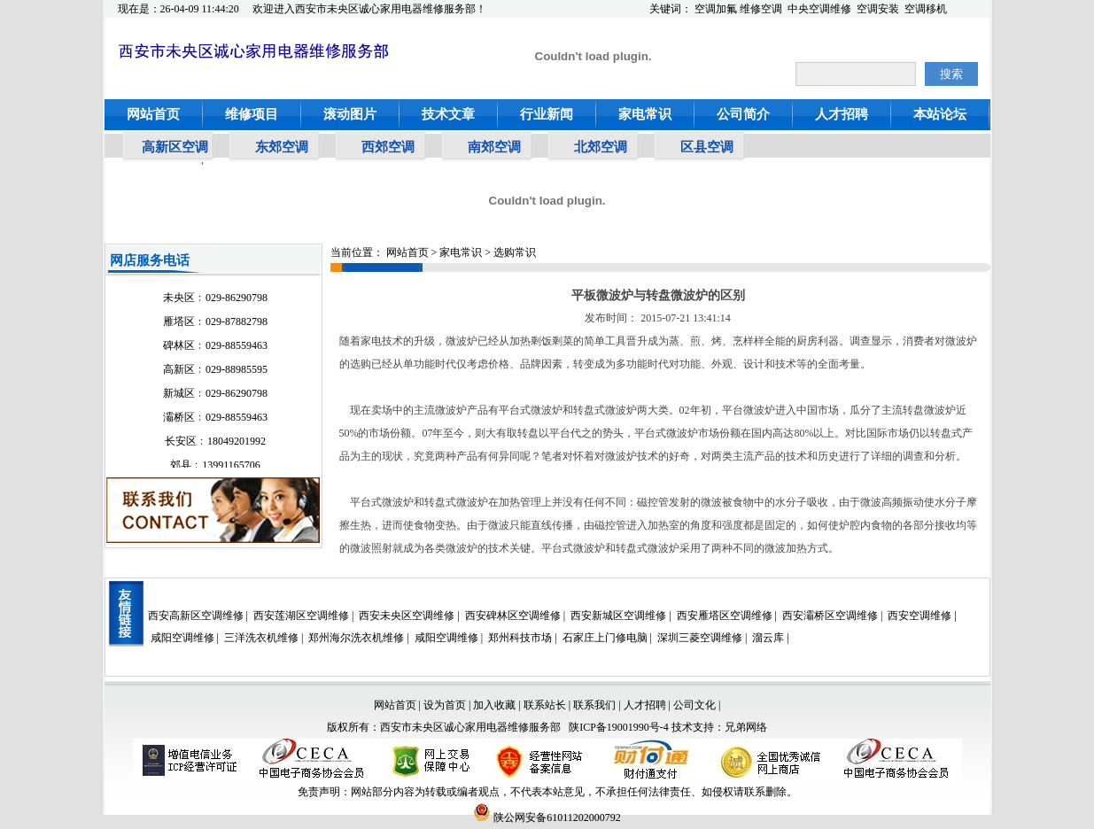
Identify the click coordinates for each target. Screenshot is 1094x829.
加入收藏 (494, 705)
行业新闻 (546, 114)
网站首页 (153, 114)
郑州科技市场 (520, 637)
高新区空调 (175, 147)
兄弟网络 (746, 727)
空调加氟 (715, 9)
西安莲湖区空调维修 (301, 615)
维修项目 (251, 114)
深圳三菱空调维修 (699, 637)
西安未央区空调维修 (406, 615)
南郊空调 (494, 147)
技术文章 (448, 114)
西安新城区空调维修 (618, 615)
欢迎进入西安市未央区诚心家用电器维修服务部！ (369, 9)
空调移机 (925, 9)
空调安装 (878, 9)
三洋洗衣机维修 (261, 637)
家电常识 (644, 114)
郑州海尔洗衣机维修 (356, 637)
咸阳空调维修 (182, 637)
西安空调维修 (919, 615)
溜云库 (768, 637)
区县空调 (706, 147)
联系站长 (546, 705)
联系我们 (594, 705)
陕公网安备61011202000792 (547, 817)
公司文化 (694, 705)
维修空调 (761, 9)
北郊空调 (600, 147)
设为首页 (444, 705)
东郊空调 (281, 147)
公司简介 (743, 114)
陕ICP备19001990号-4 (619, 727)
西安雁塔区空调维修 (724, 615)
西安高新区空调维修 (196, 615)
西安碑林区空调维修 (513, 615)
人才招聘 (841, 114)
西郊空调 (388, 147)
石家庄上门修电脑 (605, 637)
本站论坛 (939, 114)
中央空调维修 (819, 9)
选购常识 (514, 252)
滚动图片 (349, 114)
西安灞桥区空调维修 (830, 615)
